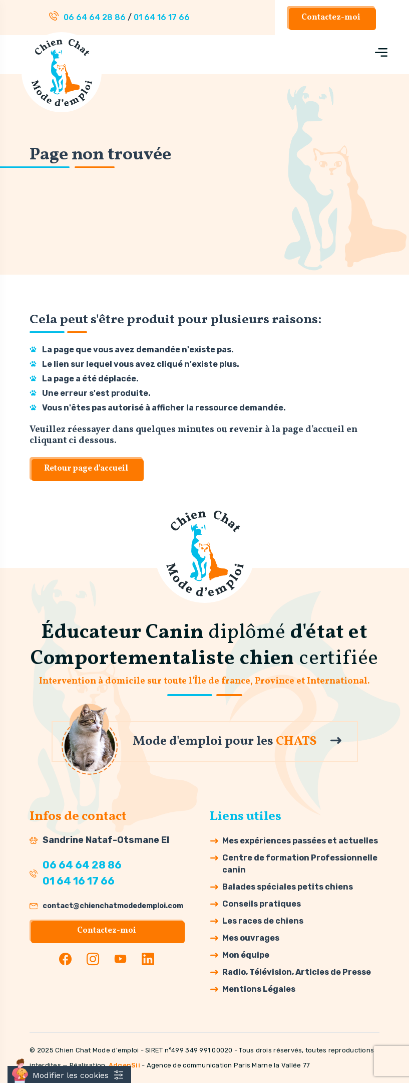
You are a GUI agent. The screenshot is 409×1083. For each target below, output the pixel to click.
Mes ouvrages (250, 938)
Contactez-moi (330, 17)
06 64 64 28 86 (95, 17)
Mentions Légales (258, 989)
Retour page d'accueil (86, 468)
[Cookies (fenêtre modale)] (69, 1074)
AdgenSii (124, 1065)
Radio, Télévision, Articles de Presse (296, 972)
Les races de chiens (262, 921)
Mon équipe (245, 955)
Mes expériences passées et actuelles (300, 840)
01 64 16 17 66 (162, 17)
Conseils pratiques (261, 904)
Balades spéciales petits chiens (287, 887)
